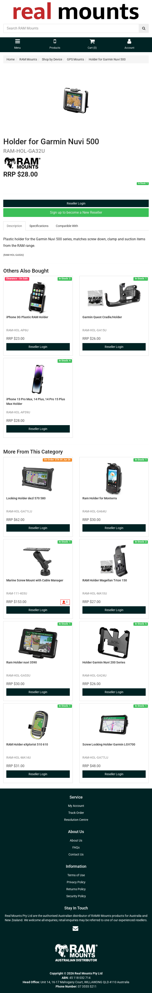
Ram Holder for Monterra (99, 498)
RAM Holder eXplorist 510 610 (27, 744)
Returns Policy (76, 889)
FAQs (76, 847)
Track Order (76, 812)
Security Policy (76, 896)
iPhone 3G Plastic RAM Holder (27, 317)
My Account (76, 805)
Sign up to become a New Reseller (76, 212)
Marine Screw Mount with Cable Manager (34, 580)
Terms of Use (76, 875)
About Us (76, 840)
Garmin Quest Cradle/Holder (102, 317)
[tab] (14, 225)
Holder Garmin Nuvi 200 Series (103, 662)
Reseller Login (76, 203)
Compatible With (67, 226)
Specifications (38, 226)
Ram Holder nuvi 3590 (21, 662)
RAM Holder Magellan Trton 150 (104, 580)
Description (14, 226)
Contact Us (76, 854)
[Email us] (75, 928)
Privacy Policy (76, 882)
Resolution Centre (76, 819)
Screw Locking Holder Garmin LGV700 (108, 744)
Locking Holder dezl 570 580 (26, 498)
